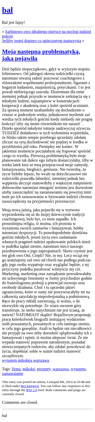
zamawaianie (12, 373)
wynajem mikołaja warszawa (25, 360)
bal (7, 9)
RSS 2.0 (31, 390)
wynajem (78, 369)
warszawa (61, 369)
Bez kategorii (30, 386)
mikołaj (29, 369)
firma (16, 369)
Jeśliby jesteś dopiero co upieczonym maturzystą (41, 41)
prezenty (44, 369)
